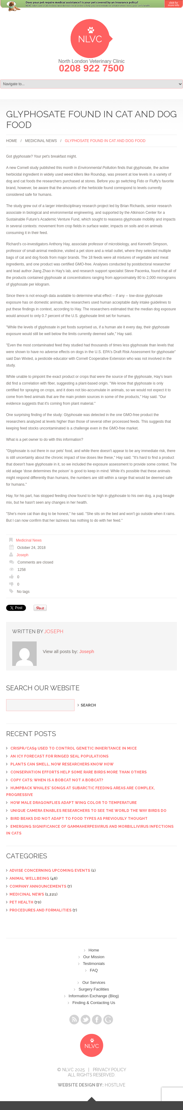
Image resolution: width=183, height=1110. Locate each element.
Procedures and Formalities (40, 910)
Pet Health (21, 902)
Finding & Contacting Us (93, 1002)
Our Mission (93, 957)
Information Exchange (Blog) (94, 996)
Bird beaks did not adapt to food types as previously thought (79, 818)
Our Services (93, 982)
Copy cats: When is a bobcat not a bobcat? (56, 780)
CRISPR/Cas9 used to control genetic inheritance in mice (73, 748)
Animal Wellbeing (29, 878)
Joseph (22, 555)
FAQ (94, 970)
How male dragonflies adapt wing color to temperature (73, 803)
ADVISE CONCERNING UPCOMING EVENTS (49, 870)
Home (11, 141)
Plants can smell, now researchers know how (62, 764)
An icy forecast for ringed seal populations (59, 756)
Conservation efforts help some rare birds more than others (78, 772)
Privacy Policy (109, 1069)
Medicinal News (41, 141)
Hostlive (115, 1085)
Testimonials (94, 963)
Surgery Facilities (94, 989)
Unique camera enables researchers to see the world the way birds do (88, 811)
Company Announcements (37, 886)
